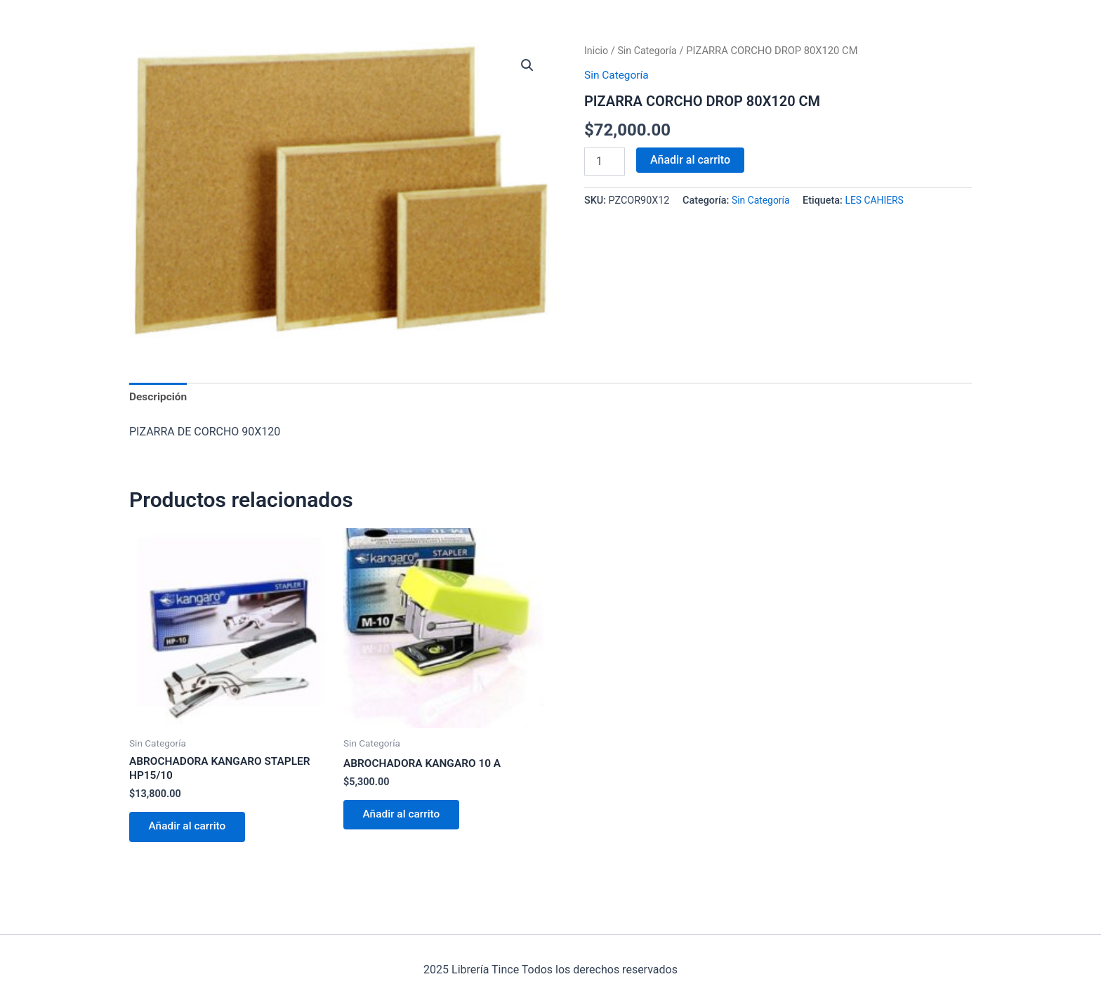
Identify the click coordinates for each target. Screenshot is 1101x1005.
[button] (526, 66)
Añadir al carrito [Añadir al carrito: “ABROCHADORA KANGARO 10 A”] (404, 818)
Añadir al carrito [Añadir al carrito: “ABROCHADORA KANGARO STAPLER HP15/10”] (190, 830)
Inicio (596, 50)
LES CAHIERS (878, 200)
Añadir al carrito (690, 159)
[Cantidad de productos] (604, 161)
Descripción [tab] (159, 397)
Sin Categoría (649, 50)
